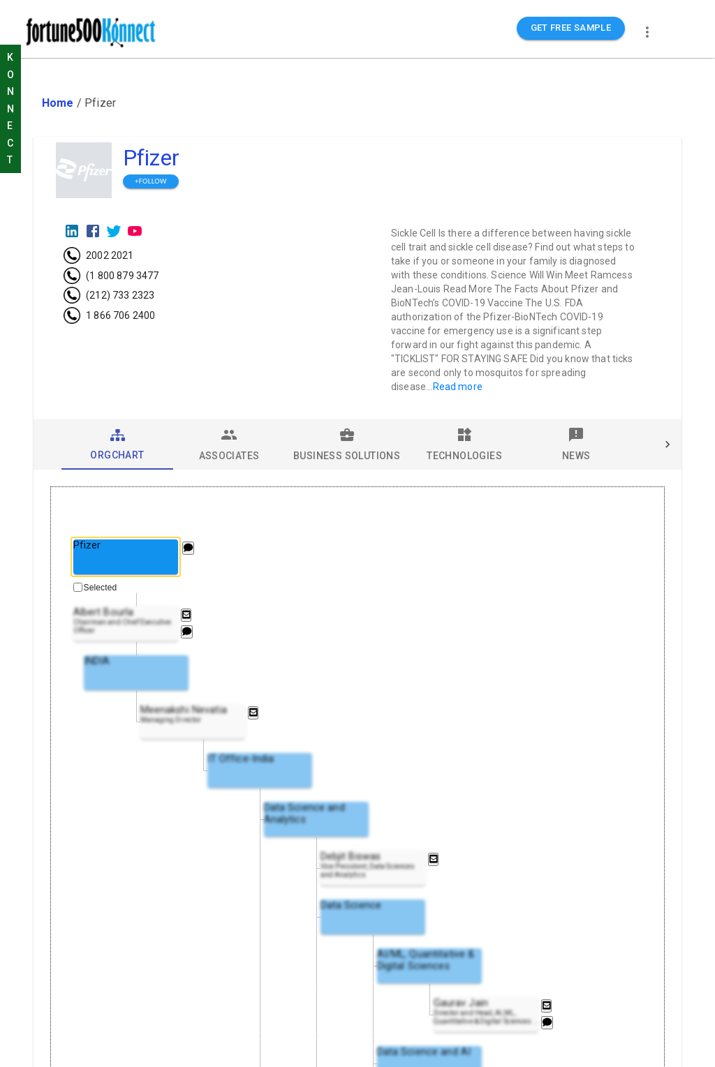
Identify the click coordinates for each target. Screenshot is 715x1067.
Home (58, 103)
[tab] (117, 444)
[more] (647, 32)
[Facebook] (92, 231)
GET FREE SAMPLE (571, 28)
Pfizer (151, 157)
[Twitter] (113, 231)
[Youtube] (134, 231)
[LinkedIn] (71, 231)
